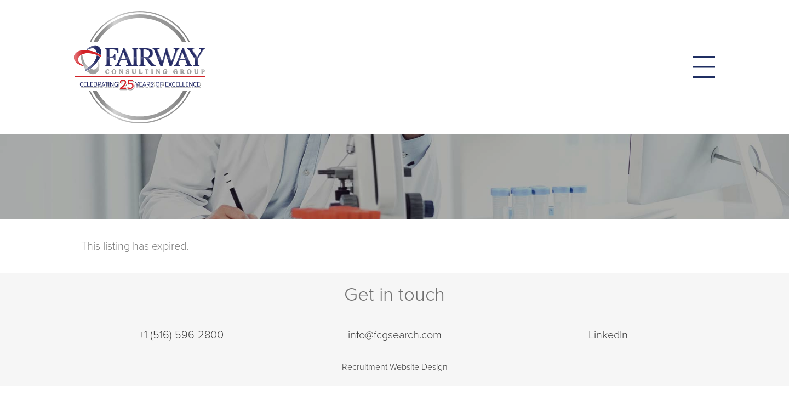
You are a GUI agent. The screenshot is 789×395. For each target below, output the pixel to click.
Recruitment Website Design (395, 367)
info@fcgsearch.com (395, 335)
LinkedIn (608, 335)
